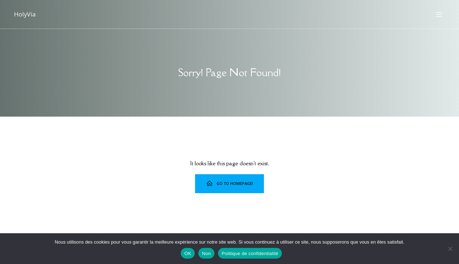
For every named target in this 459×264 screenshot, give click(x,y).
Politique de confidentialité (250, 253)
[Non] (450, 248)
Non (206, 253)
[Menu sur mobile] (439, 14)
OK (187, 253)
